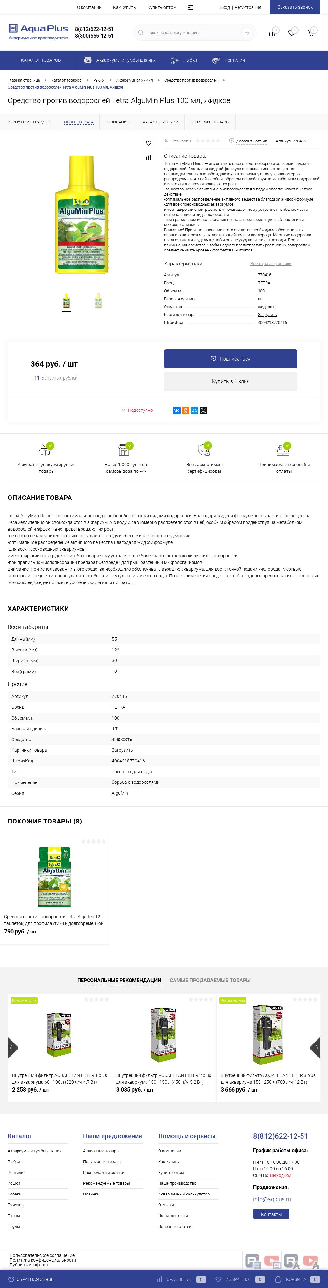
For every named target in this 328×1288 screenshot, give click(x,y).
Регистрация (248, 7)
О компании (89, 7)
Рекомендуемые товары (106, 1183)
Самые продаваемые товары (210, 981)
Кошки (14, 1183)
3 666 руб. (239, 1089)
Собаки (14, 1194)
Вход (225, 7)
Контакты (271, 1214)
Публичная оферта (29, 1265)
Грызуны (16, 1205)
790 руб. (54, 935)
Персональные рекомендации (119, 981)
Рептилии (16, 1172)
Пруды (14, 1226)
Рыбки (14, 1162)
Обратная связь (31, 1279)
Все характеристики (271, 263)
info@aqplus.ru (272, 1199)
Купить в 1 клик (230, 382)
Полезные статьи (174, 1226)
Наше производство (177, 1183)
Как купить (124, 7)
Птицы (14, 1216)
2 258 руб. (30, 1089)
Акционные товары (101, 1151)
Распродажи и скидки (103, 1172)
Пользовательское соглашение (42, 1255)
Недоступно (137, 410)
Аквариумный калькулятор (184, 1194)
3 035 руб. (134, 1089)
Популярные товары (102, 1162)
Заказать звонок (295, 7)
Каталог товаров (40, 60)
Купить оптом (161, 7)
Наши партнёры (173, 1216)
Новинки (91, 1194)
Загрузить (267, 314)
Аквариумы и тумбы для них (34, 1151)
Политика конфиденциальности (43, 1260)
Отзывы (166, 1205)
